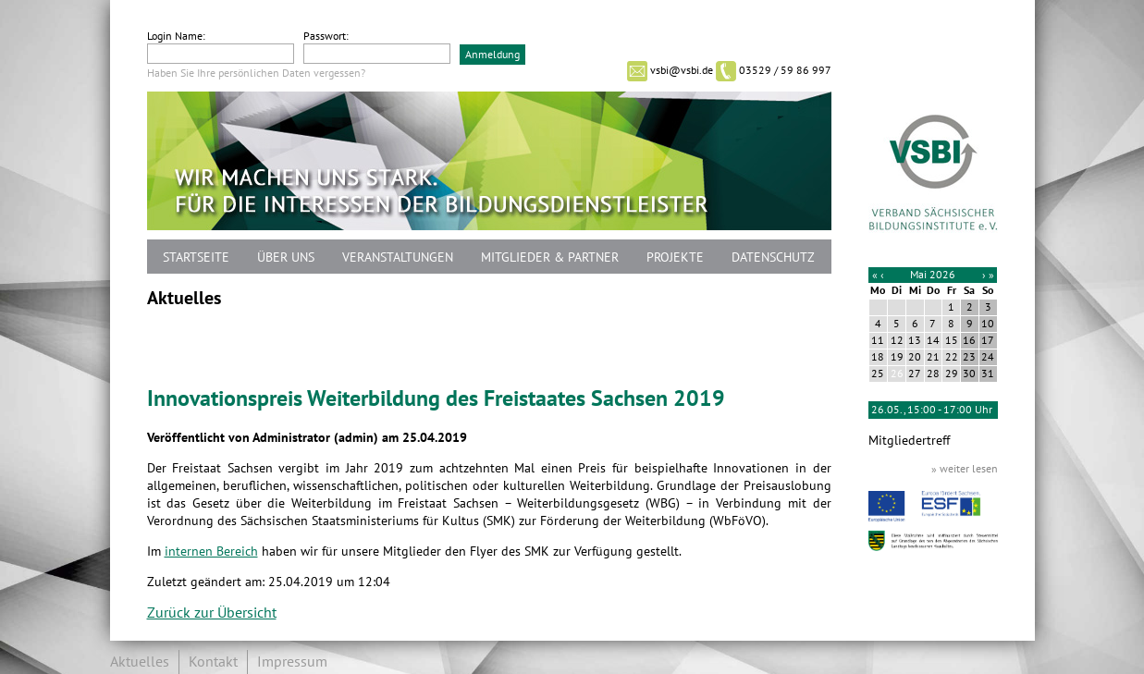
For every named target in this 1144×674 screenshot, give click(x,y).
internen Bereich (211, 551)
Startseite (196, 257)
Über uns (285, 257)
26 (897, 373)
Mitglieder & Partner (550, 257)
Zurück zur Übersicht (212, 613)
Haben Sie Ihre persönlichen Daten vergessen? (256, 73)
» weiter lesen (964, 468)
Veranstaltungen (397, 257)
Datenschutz (773, 257)
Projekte (675, 257)
